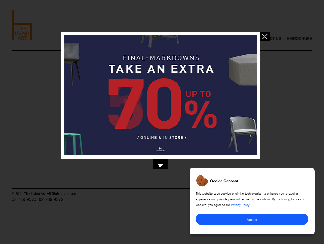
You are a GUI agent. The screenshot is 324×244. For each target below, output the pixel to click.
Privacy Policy (240, 204)
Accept (252, 219)
